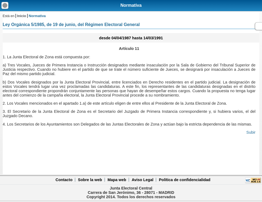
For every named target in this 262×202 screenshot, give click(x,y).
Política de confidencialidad (184, 180)
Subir (250, 132)
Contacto (64, 180)
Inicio (21, 16)
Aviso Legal (142, 180)
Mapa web (117, 180)
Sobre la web (90, 180)
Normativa (130, 5)
